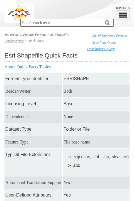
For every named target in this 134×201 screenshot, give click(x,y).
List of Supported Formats (109, 35)
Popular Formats (34, 35)
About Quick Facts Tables (27, 66)
